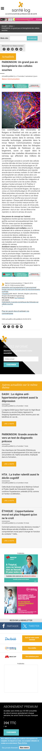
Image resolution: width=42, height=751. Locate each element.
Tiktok (16, 49)
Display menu (2, 8)
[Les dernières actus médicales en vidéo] (21, 692)
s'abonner (11, 732)
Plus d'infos (22, 743)
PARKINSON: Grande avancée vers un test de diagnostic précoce (20, 438)
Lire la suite (9, 424)
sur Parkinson (19, 298)
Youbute (20, 49)
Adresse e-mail (10, 355)
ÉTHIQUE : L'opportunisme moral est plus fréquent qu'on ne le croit (19, 515)
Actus (11, 26)
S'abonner (11, 365)
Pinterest (12, 49)
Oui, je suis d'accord (10, 748)
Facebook (4, 49)
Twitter (8, 49)
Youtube (21, 326)
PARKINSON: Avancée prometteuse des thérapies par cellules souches (20, 303)
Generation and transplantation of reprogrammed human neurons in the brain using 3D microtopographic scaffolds (21, 290)
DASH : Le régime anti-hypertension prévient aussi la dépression (20, 398)
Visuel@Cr (6, 294)
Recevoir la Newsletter (21, 620)
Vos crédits (32, 648)
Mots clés (4, 38)
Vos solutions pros (32, 657)
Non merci (24, 748)
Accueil (4, 26)
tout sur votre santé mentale (32, 639)
